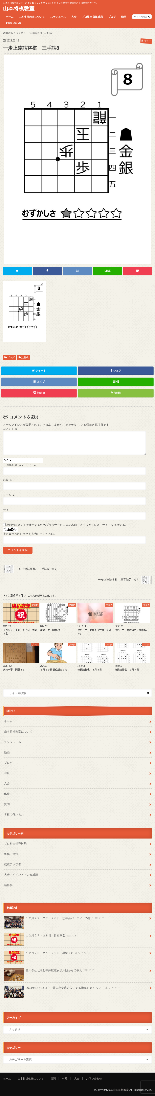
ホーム (10, 16)
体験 (7, 793)
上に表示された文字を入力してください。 (30, 534)
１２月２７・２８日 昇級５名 (41, 936)
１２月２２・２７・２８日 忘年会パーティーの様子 (55, 919)
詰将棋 (25, 357)
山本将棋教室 (19, 8)
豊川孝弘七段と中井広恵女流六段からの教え (49, 971)
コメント (10, 428)
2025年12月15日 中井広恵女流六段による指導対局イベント (60, 989)
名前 (7, 480)
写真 (7, 773)
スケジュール (58, 16)
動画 (123, 16)
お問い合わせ (13, 23)
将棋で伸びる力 (14, 814)
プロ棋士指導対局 (92, 16)
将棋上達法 (11, 854)
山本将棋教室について (32, 16)
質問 (7, 804)
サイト (7, 510)
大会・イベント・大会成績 (21, 874)
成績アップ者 (12, 864)
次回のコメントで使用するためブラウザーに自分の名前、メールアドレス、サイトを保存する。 (67, 524)
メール (9, 494)
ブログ (112, 16)
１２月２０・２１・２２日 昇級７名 (45, 954)
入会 (73, 16)
